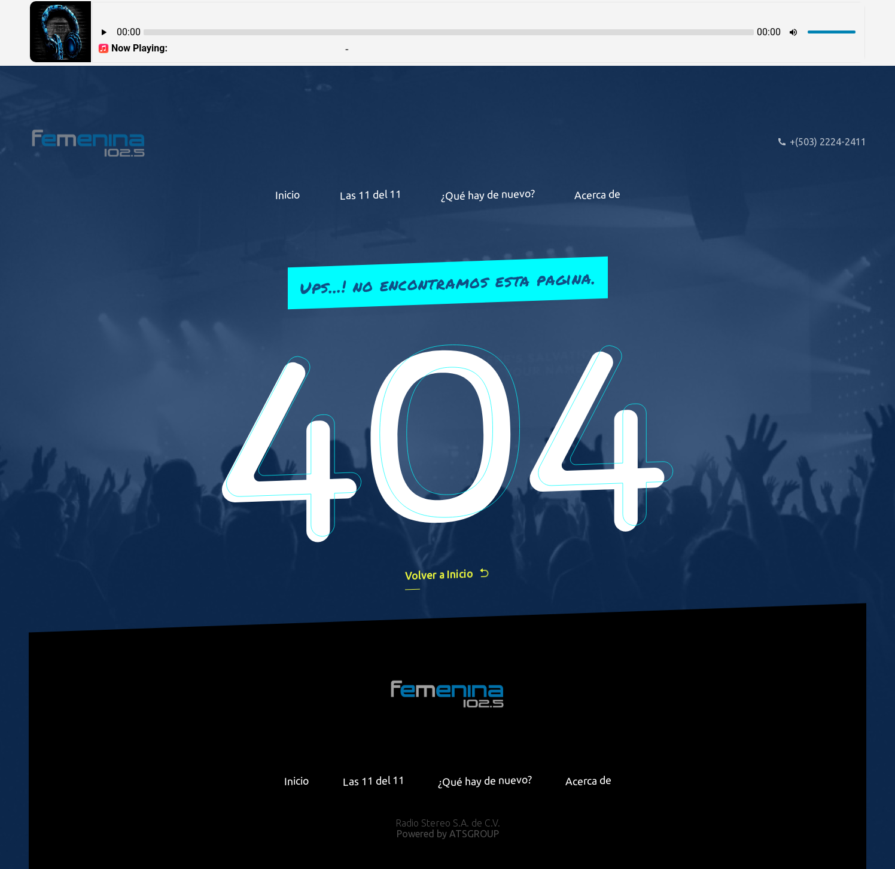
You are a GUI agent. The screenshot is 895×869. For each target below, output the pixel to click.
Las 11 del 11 (370, 195)
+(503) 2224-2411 (821, 141)
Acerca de (597, 194)
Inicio (287, 194)
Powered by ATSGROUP (448, 833)
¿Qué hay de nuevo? (488, 194)
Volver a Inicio (447, 574)
